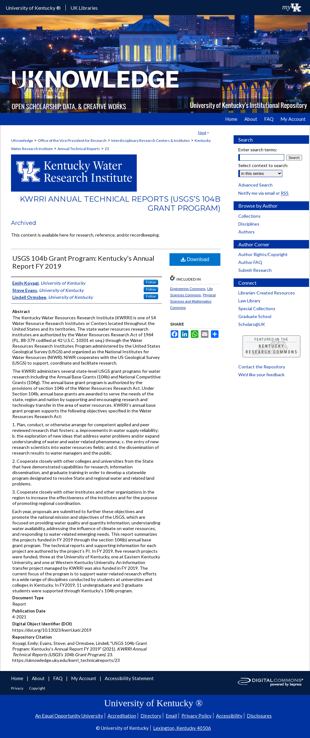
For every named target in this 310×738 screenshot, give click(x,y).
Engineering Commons (187, 289)
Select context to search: (263, 165)
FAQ (58, 678)
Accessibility (229, 715)
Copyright (37, 688)
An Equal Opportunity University (69, 715)
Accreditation (122, 715)
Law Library (249, 300)
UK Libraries (84, 8)
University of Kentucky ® (33, 8)
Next (202, 132)
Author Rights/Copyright (263, 254)
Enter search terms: (257, 149)
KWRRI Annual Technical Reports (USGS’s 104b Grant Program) (120, 203)
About (39, 678)
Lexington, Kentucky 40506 (182, 728)
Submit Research (255, 270)
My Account (84, 678)
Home (17, 678)
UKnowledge (22, 140)
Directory (151, 715)
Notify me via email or (263, 193)
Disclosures (259, 715)
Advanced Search (255, 184)
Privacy (17, 688)
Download (195, 259)
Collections (249, 216)
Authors (246, 231)
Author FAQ (250, 262)
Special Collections (256, 308)
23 (107, 148)
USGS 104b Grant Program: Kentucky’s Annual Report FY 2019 (83, 262)
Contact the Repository (261, 366)
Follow (151, 282)
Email (171, 715)
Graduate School (254, 316)
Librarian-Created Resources (266, 292)
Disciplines (248, 223)
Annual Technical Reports (79, 148)
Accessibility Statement (129, 678)
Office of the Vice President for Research (72, 140)
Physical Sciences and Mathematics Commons (193, 301)
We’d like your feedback (261, 374)
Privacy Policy (196, 715)
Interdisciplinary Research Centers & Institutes (150, 140)
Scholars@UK (251, 324)
